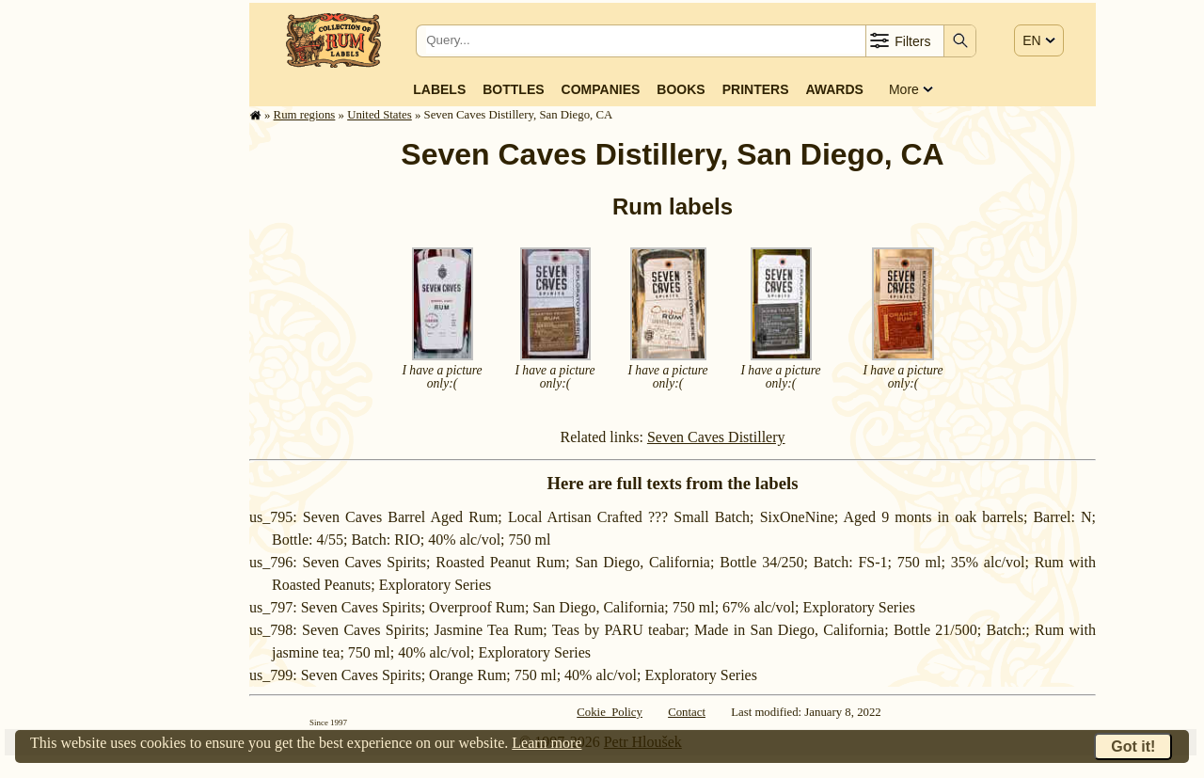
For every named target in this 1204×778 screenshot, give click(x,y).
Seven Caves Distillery (716, 437)
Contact (686, 712)
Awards (834, 89)
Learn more (546, 743)
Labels (439, 89)
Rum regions (305, 114)
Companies (601, 89)
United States (379, 114)
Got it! (1133, 746)
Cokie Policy (609, 712)
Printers (755, 89)
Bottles (513, 89)
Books (681, 89)
